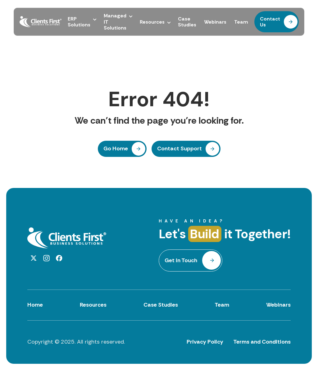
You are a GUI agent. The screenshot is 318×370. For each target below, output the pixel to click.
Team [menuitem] (241, 22)
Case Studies (160, 304)
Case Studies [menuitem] (187, 22)
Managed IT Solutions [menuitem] (115, 22)
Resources (93, 304)
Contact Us (270, 22)
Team (222, 304)
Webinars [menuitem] (215, 22)
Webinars (278, 304)
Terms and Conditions (262, 341)
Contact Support (179, 148)
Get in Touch (181, 260)
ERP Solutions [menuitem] (79, 22)
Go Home (115, 148)
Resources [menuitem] (152, 22)
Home (35, 304)
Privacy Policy (205, 341)
